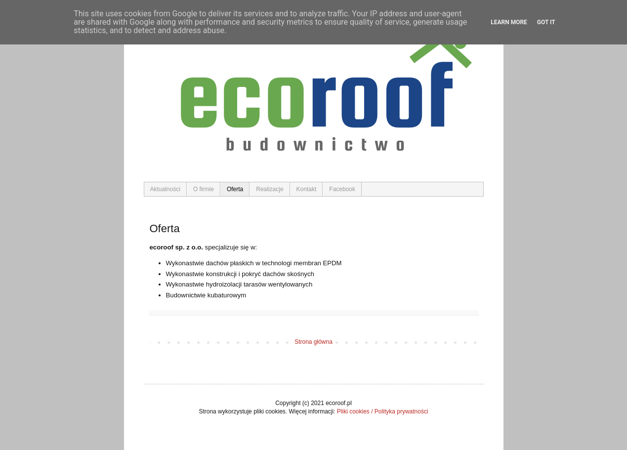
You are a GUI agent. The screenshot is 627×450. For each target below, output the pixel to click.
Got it (546, 22)
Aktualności (165, 189)
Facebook (342, 189)
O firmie (203, 189)
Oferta (235, 189)
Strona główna (313, 341)
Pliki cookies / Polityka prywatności (382, 411)
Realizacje (269, 189)
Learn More (509, 22)
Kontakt (306, 189)
